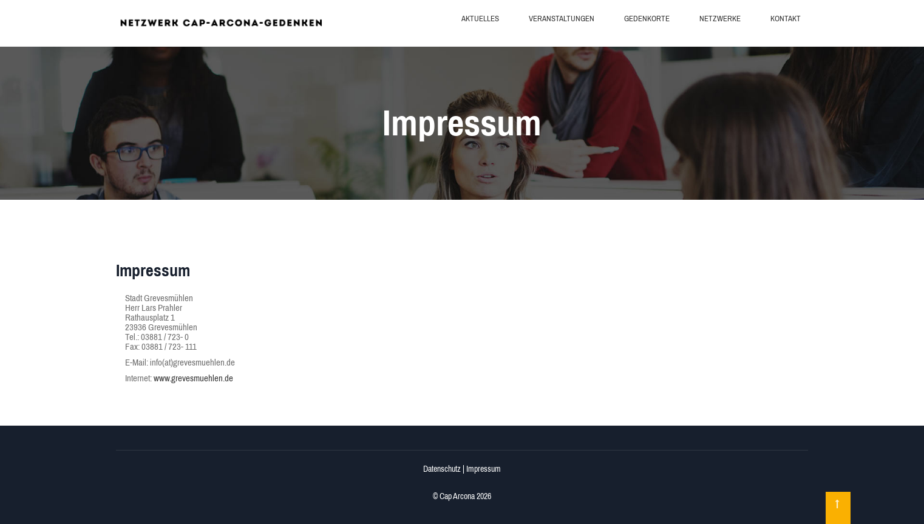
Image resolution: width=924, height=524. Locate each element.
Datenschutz (442, 469)
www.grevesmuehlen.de (193, 378)
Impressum (483, 469)
